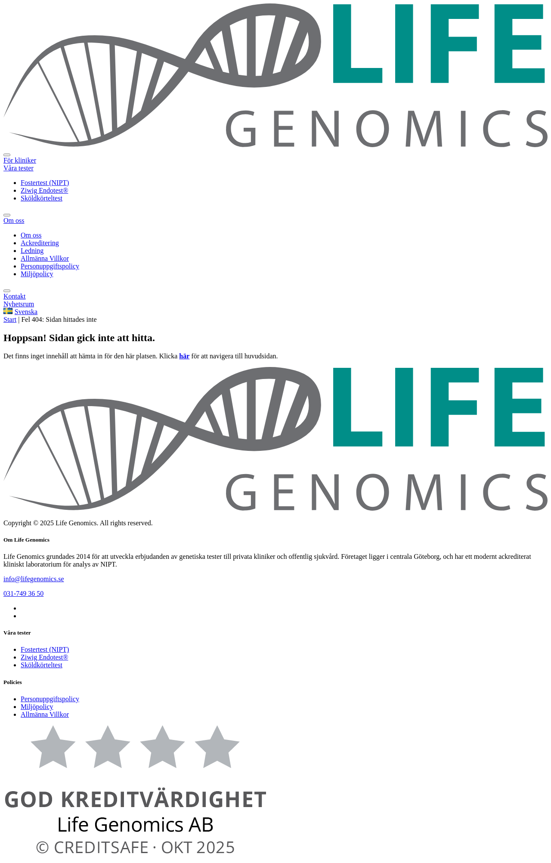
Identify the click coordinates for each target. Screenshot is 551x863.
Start (9, 319)
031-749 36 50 (23, 593)
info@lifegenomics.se (33, 579)
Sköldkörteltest (41, 665)
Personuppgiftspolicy (50, 699)
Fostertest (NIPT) (45, 649)
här (184, 356)
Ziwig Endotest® (44, 657)
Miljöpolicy (37, 706)
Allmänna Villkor (45, 714)
